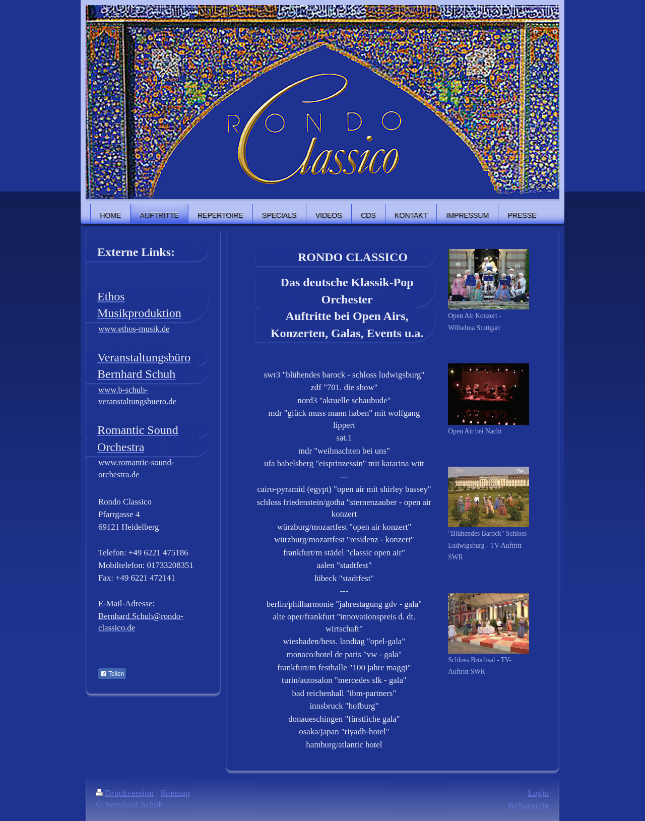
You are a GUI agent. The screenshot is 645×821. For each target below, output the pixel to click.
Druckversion (125, 793)
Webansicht (528, 805)
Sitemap (175, 793)
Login (538, 793)
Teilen (112, 673)
